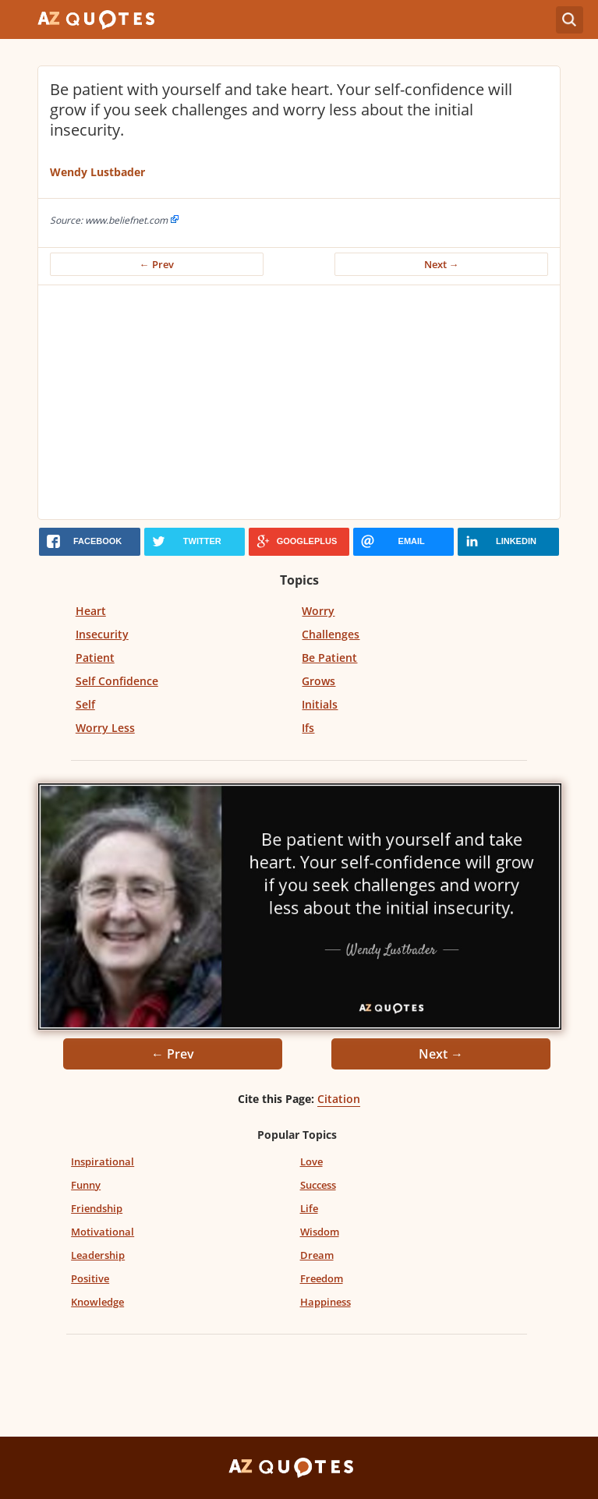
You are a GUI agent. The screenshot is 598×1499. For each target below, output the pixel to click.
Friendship (96, 1208)
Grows (318, 680)
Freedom (321, 1278)
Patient (95, 657)
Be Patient (329, 657)
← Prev (157, 264)
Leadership (98, 1255)
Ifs (308, 727)
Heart (91, 610)
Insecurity (102, 634)
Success (318, 1185)
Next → (441, 264)
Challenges (330, 634)
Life (309, 1208)
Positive (90, 1278)
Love (311, 1161)
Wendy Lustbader (97, 171)
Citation (338, 1098)
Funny (86, 1185)
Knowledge (97, 1302)
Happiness (325, 1302)
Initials (320, 704)
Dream (317, 1255)
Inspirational (102, 1161)
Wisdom (319, 1232)
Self (85, 704)
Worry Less (105, 727)
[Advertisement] (299, 402)
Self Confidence (117, 680)
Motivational (102, 1232)
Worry (318, 610)
